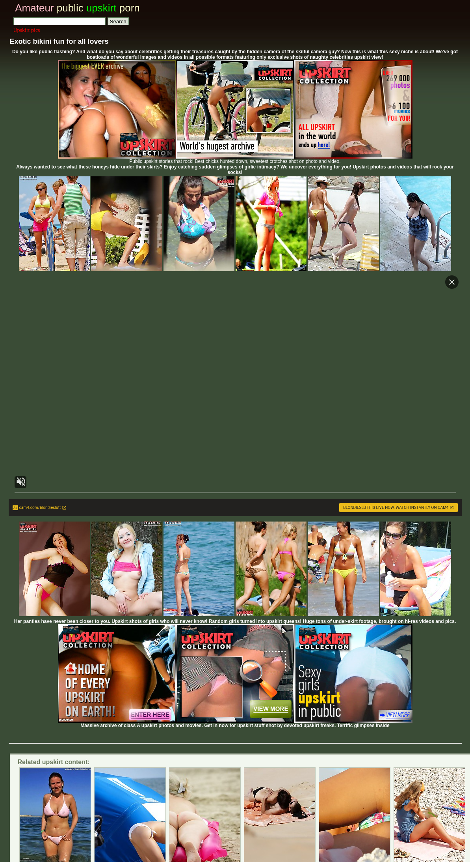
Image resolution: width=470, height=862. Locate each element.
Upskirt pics (26, 30)
